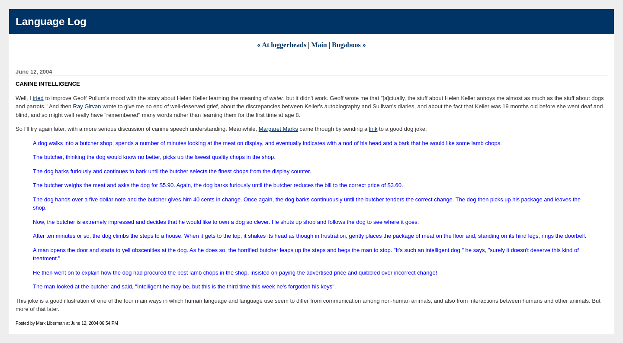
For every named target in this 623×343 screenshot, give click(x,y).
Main (319, 45)
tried (38, 98)
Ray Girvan (87, 106)
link (373, 129)
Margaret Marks (278, 129)
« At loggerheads (281, 45)
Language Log (51, 21)
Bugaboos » (349, 45)
